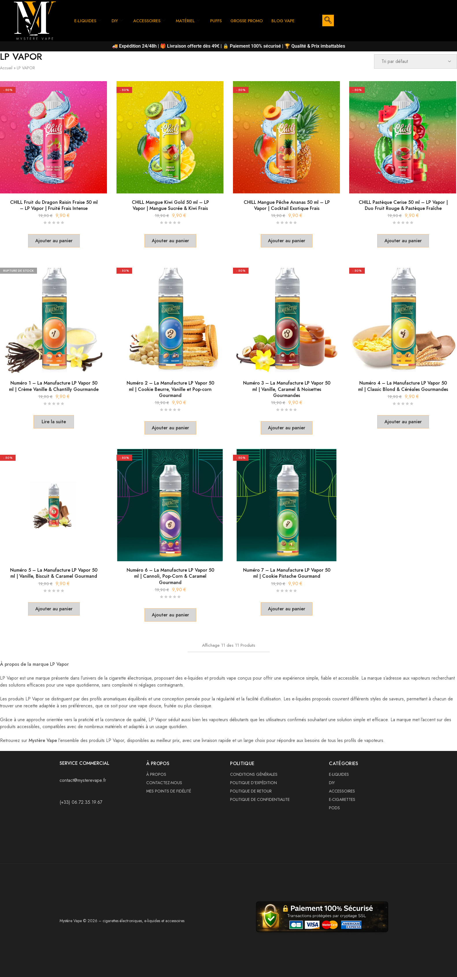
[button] (54, 240)
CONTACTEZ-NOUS (164, 783)
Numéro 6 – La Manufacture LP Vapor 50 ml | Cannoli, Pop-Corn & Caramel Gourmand (170, 576)
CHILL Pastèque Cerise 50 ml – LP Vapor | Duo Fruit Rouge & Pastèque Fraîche (403, 205)
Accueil (6, 68)
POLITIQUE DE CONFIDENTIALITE (260, 799)
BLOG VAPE (86, 26)
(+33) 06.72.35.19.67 (81, 802)
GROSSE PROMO (252, 15)
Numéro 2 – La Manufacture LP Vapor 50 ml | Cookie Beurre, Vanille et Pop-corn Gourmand (170, 389)
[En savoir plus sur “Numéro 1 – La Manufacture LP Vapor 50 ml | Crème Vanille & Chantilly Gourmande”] (54, 421)
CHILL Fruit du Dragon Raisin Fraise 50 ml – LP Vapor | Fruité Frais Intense (54, 205)
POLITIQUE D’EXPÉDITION (253, 783)
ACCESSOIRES (151, 15)
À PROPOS (156, 774)
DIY (118, 15)
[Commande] (415, 61)
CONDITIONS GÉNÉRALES (253, 774)
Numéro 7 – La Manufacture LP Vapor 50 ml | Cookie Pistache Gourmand (286, 573)
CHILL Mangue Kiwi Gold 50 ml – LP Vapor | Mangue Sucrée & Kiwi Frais (170, 205)
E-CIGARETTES (342, 799)
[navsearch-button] (328, 20)
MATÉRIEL (191, 15)
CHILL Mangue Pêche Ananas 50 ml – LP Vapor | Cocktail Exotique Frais (287, 205)
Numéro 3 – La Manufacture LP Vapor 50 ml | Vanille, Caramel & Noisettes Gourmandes (286, 389)
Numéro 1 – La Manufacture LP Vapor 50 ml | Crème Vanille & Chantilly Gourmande (54, 386)
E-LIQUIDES (88, 15)
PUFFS (220, 15)
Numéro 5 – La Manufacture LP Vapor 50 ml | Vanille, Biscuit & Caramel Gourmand (53, 573)
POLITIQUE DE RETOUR (251, 791)
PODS (334, 808)
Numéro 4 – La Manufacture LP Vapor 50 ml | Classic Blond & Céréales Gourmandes (403, 386)
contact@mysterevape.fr (83, 780)
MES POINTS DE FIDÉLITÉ (168, 791)
